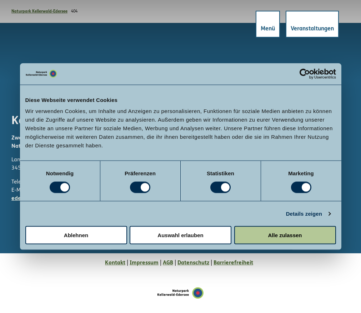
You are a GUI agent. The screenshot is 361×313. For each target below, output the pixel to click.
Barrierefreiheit (233, 263)
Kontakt (115, 263)
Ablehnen (76, 235)
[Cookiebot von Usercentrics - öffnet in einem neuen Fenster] (305, 73)
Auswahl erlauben (180, 235)
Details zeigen (304, 213)
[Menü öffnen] (267, 24)
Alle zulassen (285, 235)
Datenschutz (193, 263)
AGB (168, 263)
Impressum (144, 263)
